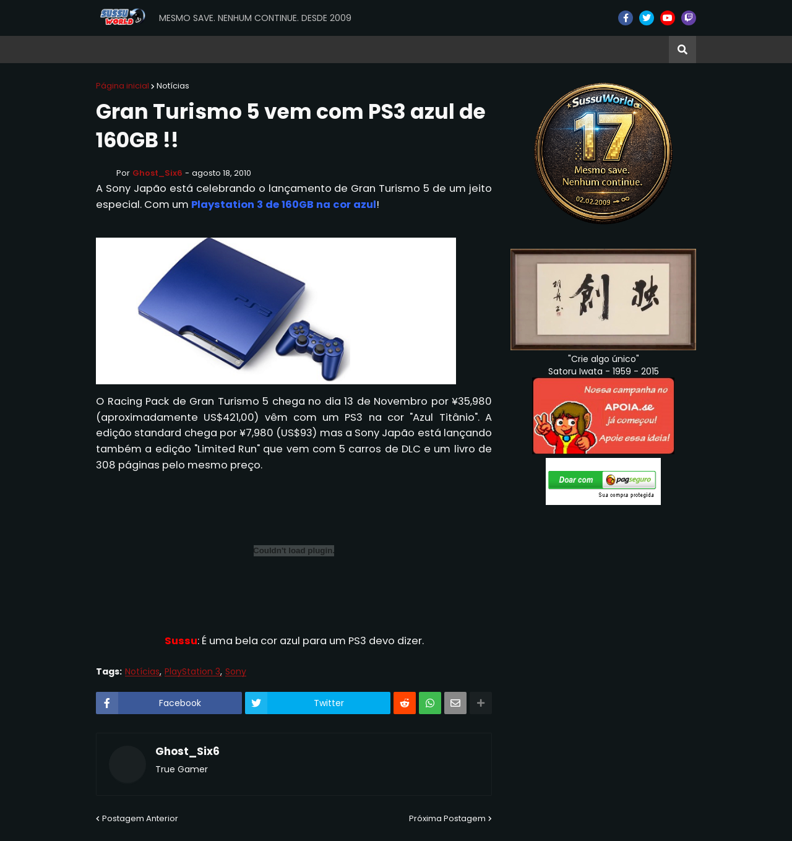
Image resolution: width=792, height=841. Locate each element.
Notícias (173, 86)
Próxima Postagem (447, 818)
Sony (235, 671)
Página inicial (122, 86)
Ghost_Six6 (187, 752)
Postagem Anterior (140, 818)
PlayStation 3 (192, 671)
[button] (682, 49)
